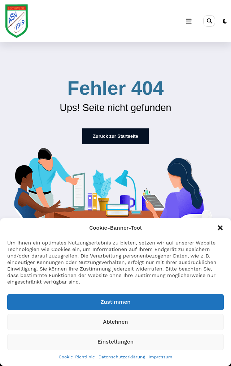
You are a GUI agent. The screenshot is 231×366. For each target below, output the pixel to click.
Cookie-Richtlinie (77, 356)
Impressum (161, 356)
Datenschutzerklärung (122, 356)
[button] (220, 227)
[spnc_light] (225, 21)
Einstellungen (115, 342)
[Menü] (189, 21)
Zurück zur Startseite (115, 136)
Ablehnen (115, 322)
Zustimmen (115, 302)
